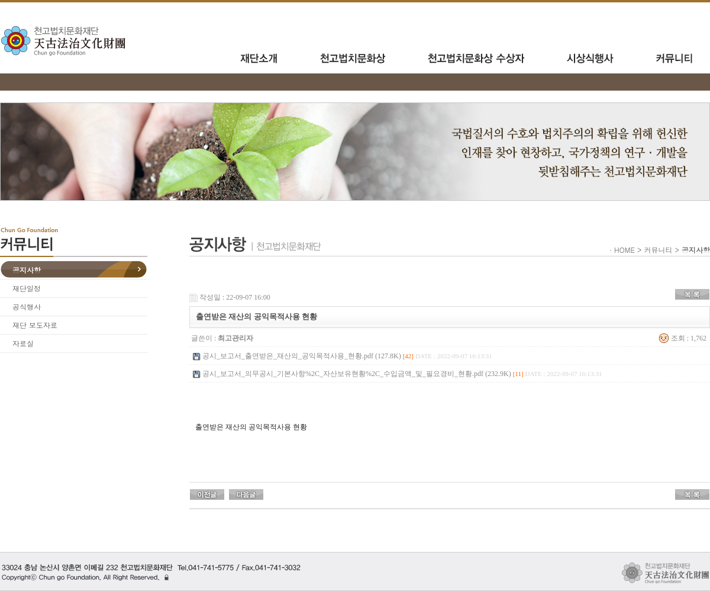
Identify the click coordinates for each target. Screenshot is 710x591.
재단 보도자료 (34, 325)
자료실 (23, 343)
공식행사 (26, 306)
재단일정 (26, 288)
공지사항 (26, 270)
